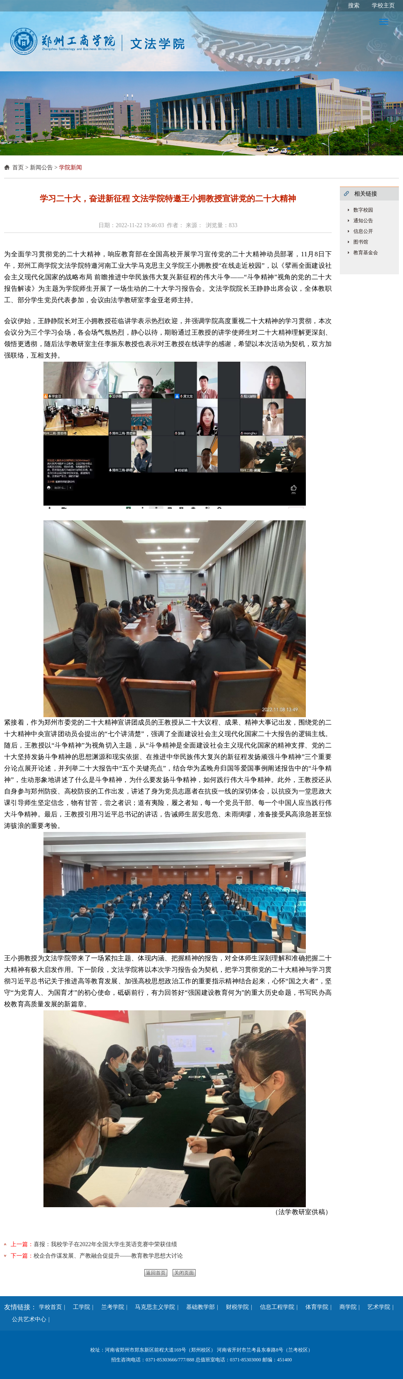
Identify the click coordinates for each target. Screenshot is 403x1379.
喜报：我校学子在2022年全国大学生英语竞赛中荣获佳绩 (105, 1244)
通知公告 (363, 220)
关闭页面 (184, 1273)
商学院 (345, 1307)
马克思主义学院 (152, 1307)
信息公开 (363, 231)
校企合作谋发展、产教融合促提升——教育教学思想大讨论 (108, 1256)
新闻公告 (41, 167)
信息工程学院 (274, 1307)
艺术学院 (376, 1307)
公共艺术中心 (26, 1319)
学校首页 (50, 1307)
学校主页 (383, 5)
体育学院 (314, 1307)
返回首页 (156, 1273)
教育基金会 (365, 252)
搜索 (354, 5)
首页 (18, 167)
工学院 (78, 1307)
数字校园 (363, 210)
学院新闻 (70, 167)
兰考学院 (110, 1307)
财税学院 (234, 1307)
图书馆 (360, 242)
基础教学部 (197, 1307)
